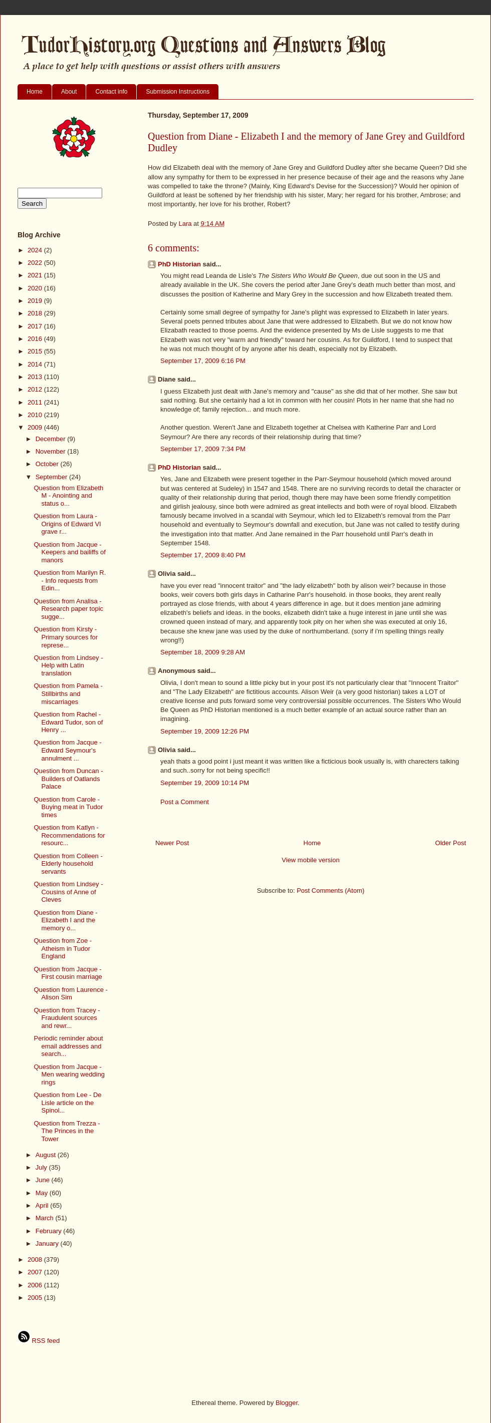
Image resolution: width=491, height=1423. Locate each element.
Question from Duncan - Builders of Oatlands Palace (68, 778)
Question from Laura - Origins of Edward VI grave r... (67, 523)
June (44, 1180)
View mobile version (310, 860)
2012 (36, 389)
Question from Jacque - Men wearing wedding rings (69, 1074)
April (43, 1205)
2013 (36, 377)
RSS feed (39, 1340)
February (50, 1231)
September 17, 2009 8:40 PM (203, 555)
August (47, 1155)
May (43, 1193)
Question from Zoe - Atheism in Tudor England (63, 948)
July (42, 1167)
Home (35, 91)
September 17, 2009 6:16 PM (203, 361)
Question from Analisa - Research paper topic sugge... (68, 608)
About (69, 91)
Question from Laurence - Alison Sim (70, 993)
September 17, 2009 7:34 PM (203, 449)
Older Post (450, 843)
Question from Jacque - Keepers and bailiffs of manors (69, 552)
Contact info (111, 91)
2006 (36, 1285)
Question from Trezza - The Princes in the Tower (67, 1131)
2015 (36, 351)
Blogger (287, 1402)
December (52, 439)
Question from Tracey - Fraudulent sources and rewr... (67, 1017)
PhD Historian (179, 264)
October (48, 464)
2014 (36, 364)
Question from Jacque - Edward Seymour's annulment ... (67, 750)
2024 (36, 250)
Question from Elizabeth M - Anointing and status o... (68, 495)
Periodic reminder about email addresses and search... (68, 1045)
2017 (36, 326)
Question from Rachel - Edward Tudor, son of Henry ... (68, 722)
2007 (36, 1272)
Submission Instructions (177, 91)
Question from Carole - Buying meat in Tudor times (68, 807)
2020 (36, 288)
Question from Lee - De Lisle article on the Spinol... (67, 1102)
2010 (36, 415)
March (46, 1218)
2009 (36, 427)
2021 (36, 275)
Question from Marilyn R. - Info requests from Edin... (70, 580)
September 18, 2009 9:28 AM (202, 652)
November (52, 451)
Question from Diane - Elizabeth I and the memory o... (65, 920)
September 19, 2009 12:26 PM (204, 731)
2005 (36, 1297)
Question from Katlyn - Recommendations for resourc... (69, 835)
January (48, 1243)
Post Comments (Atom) (330, 890)
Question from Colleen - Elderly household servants (68, 863)
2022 (36, 262)
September (52, 477)
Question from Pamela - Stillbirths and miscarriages (68, 693)
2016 (36, 338)
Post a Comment (184, 802)
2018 (36, 313)
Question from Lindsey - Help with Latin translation (68, 665)
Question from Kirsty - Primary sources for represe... (66, 636)
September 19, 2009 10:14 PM (204, 783)
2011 (36, 402)
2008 (36, 1259)
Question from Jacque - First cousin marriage (68, 973)
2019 (36, 300)
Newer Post (172, 843)
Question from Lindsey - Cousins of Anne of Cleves (68, 891)
